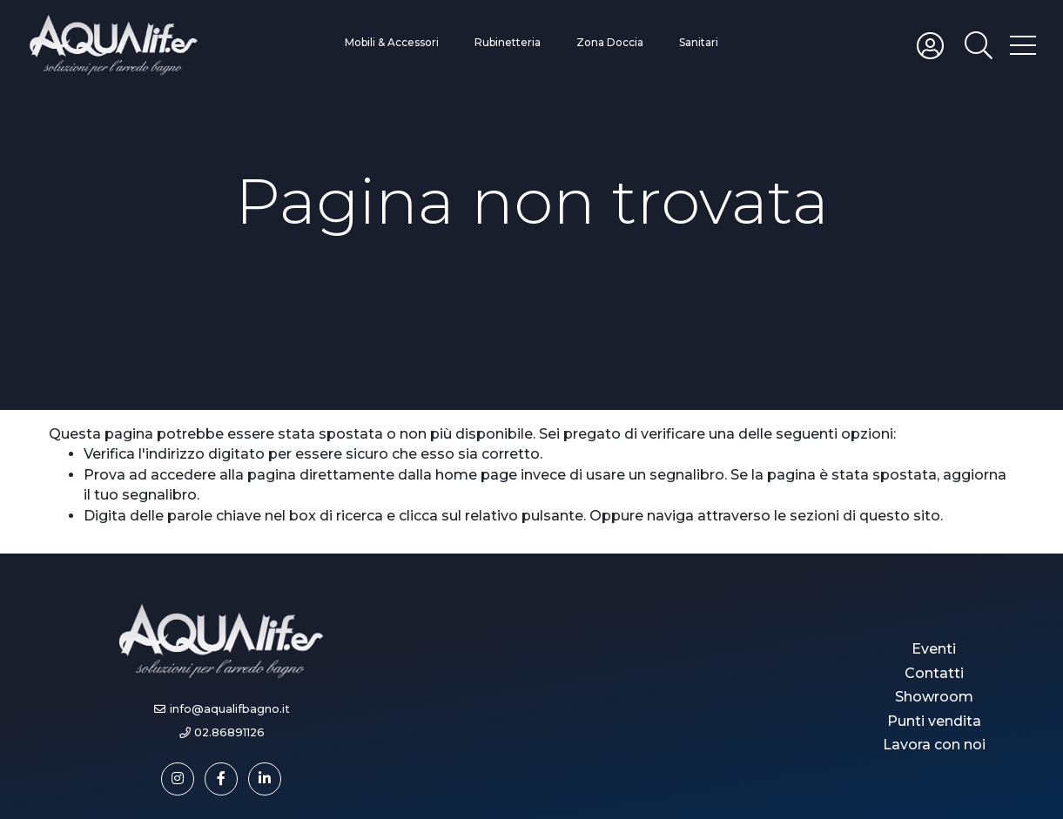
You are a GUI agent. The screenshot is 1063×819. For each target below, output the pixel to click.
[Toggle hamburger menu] (1023, 44)
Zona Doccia (609, 42)
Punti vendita (934, 721)
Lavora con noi (934, 744)
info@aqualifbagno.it (230, 708)
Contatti (934, 673)
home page (476, 475)
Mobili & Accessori (392, 42)
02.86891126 (229, 732)
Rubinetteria (507, 42)
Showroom (934, 696)
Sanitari (698, 42)
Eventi (934, 649)
